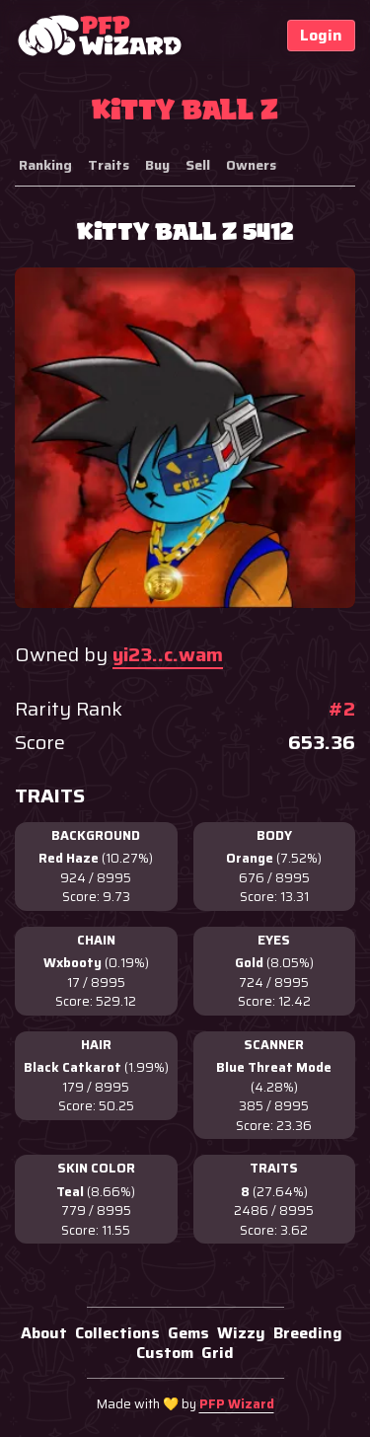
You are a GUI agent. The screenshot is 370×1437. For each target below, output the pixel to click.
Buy (157, 165)
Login (321, 35)
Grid (217, 1352)
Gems (188, 1333)
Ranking (45, 165)
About (44, 1333)
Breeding (307, 1333)
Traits (108, 165)
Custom (164, 1352)
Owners (251, 165)
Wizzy (241, 1333)
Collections (117, 1333)
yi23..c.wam (167, 654)
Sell (197, 165)
